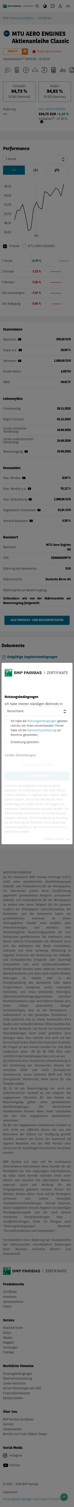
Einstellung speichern (25, 742)
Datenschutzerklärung (41, 730)
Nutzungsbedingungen (42, 721)
